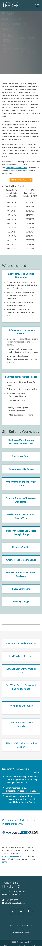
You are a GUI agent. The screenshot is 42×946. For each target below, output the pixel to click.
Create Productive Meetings (21, 559)
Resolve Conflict (21, 547)
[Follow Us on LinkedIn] (29, 911)
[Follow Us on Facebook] (13, 911)
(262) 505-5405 (11, 900)
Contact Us (27, 925)
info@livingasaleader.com (16, 903)
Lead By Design (21, 601)
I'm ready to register (21, 180)
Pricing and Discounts (21, 705)
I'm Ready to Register (21, 656)
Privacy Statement (21, 932)
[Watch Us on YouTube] (21, 911)
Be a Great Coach (21, 456)
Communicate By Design (21, 469)
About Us (14, 925)
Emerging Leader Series (16, 167)
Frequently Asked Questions (21, 643)
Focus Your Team (21, 588)
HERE (5, 862)
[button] (37, 6)
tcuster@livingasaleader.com (14, 856)
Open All (36, 772)
